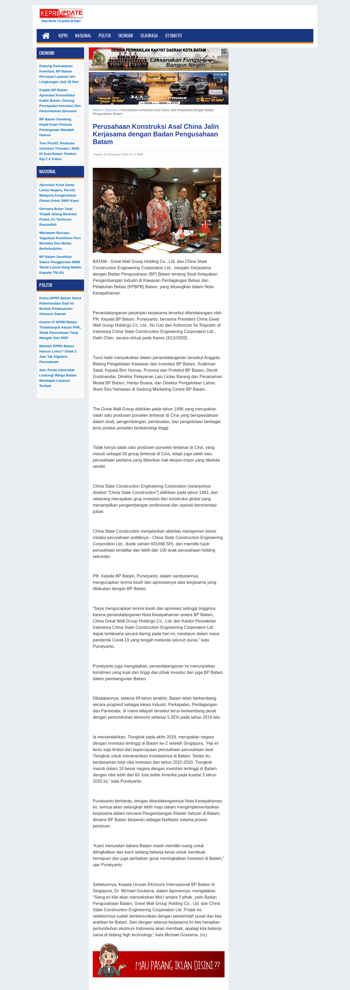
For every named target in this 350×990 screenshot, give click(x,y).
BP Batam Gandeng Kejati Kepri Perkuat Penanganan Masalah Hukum (56, 127)
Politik (105, 35)
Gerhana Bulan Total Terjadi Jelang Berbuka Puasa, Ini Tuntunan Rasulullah (58, 217)
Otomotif (173, 35)
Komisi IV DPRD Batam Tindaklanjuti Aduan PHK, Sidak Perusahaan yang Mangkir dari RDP (60, 330)
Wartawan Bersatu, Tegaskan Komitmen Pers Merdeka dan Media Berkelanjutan (60, 241)
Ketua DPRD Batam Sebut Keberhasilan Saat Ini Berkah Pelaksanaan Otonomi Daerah (60, 306)
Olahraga (149, 35)
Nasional (83, 35)
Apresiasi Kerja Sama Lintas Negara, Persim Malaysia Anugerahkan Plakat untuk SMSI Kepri (59, 193)
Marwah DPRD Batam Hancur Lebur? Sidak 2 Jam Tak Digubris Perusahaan (58, 354)
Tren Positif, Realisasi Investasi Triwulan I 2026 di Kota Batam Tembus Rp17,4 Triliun (59, 151)
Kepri (63, 35)
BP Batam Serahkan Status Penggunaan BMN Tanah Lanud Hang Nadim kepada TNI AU (60, 265)
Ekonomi (125, 35)
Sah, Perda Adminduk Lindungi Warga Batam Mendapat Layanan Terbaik (57, 378)
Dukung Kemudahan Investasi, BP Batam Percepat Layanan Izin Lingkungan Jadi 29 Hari (59, 74)
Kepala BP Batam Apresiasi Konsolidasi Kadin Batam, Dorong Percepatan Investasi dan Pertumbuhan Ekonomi (60, 100)
